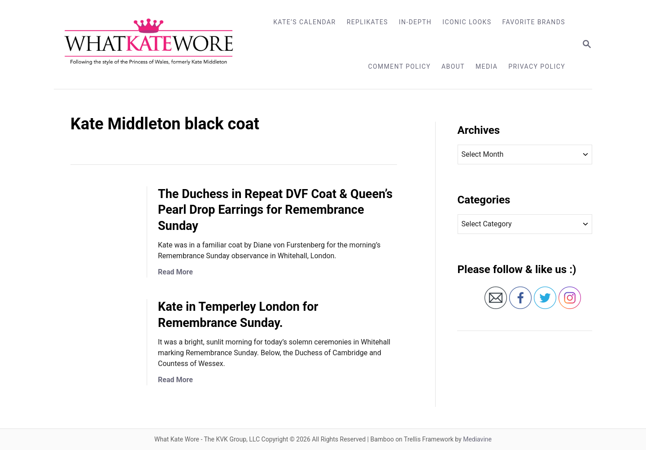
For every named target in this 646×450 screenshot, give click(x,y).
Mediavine (477, 439)
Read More (175, 272)
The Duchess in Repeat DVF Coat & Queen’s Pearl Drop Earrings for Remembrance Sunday (275, 210)
